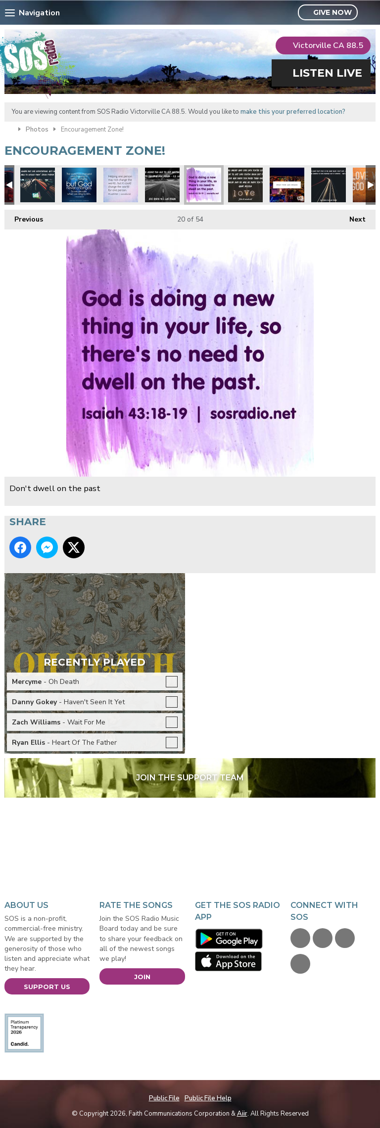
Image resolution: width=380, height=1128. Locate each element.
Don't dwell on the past (204, 185)
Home (8, 128)
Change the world (120, 185)
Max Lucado (328, 185)
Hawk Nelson (245, 185)
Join (142, 977)
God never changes (79, 185)
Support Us (47, 987)
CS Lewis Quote (162, 185)
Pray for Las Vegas (287, 185)
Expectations (37, 185)
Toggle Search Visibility (369, 13)
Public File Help (208, 1098)
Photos (37, 129)
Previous (23, 217)
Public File (164, 1098)
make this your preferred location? (292, 111)
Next (352, 217)
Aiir (242, 1113)
